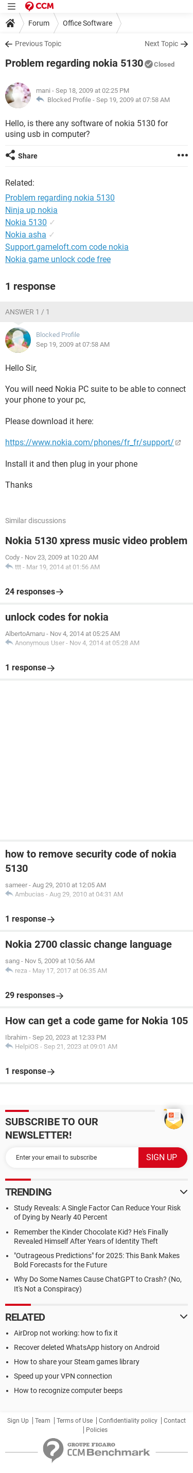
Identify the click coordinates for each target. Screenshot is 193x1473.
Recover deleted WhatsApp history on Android (87, 1347)
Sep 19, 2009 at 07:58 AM (133, 100)
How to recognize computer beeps (68, 1390)
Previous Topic (38, 43)
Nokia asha (25, 235)
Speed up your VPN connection (63, 1376)
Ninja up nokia (31, 210)
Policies (97, 1430)
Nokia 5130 (26, 222)
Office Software (87, 23)
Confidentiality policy (128, 1420)
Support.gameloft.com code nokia (67, 247)
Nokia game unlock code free (58, 259)
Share (28, 156)
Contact (175, 1420)
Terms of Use (75, 1420)
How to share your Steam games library (76, 1362)
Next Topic (161, 43)
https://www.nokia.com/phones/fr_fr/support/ (89, 442)
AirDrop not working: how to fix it (66, 1333)
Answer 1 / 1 (27, 312)
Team (42, 1420)
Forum (38, 23)
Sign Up (18, 1420)
